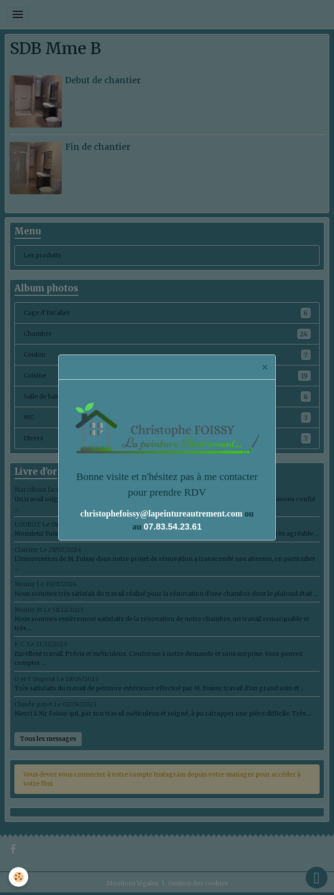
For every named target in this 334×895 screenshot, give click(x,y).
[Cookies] (18, 877)
